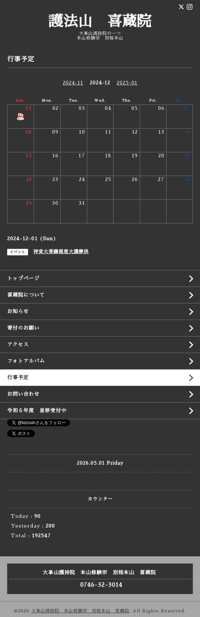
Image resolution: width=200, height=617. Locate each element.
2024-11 (73, 82)
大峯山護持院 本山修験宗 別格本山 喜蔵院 (80, 611)
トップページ (23, 278)
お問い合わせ (23, 393)
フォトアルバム (26, 360)
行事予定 (18, 377)
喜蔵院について (26, 294)
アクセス (18, 344)
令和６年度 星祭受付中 (36, 410)
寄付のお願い (23, 327)
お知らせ (18, 311)
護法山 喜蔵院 (100, 21)
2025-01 (127, 82)
